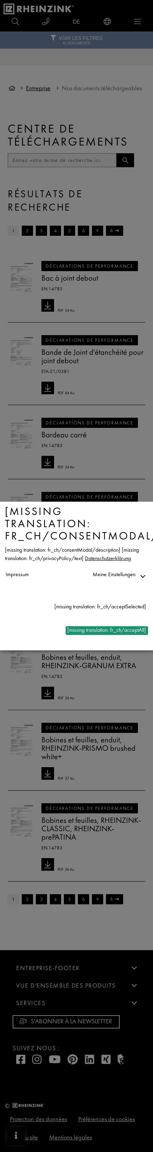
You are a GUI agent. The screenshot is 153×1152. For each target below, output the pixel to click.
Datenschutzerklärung (108, 559)
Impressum (17, 575)
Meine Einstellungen (114, 575)
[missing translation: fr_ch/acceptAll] (106, 630)
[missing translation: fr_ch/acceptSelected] (100, 607)
